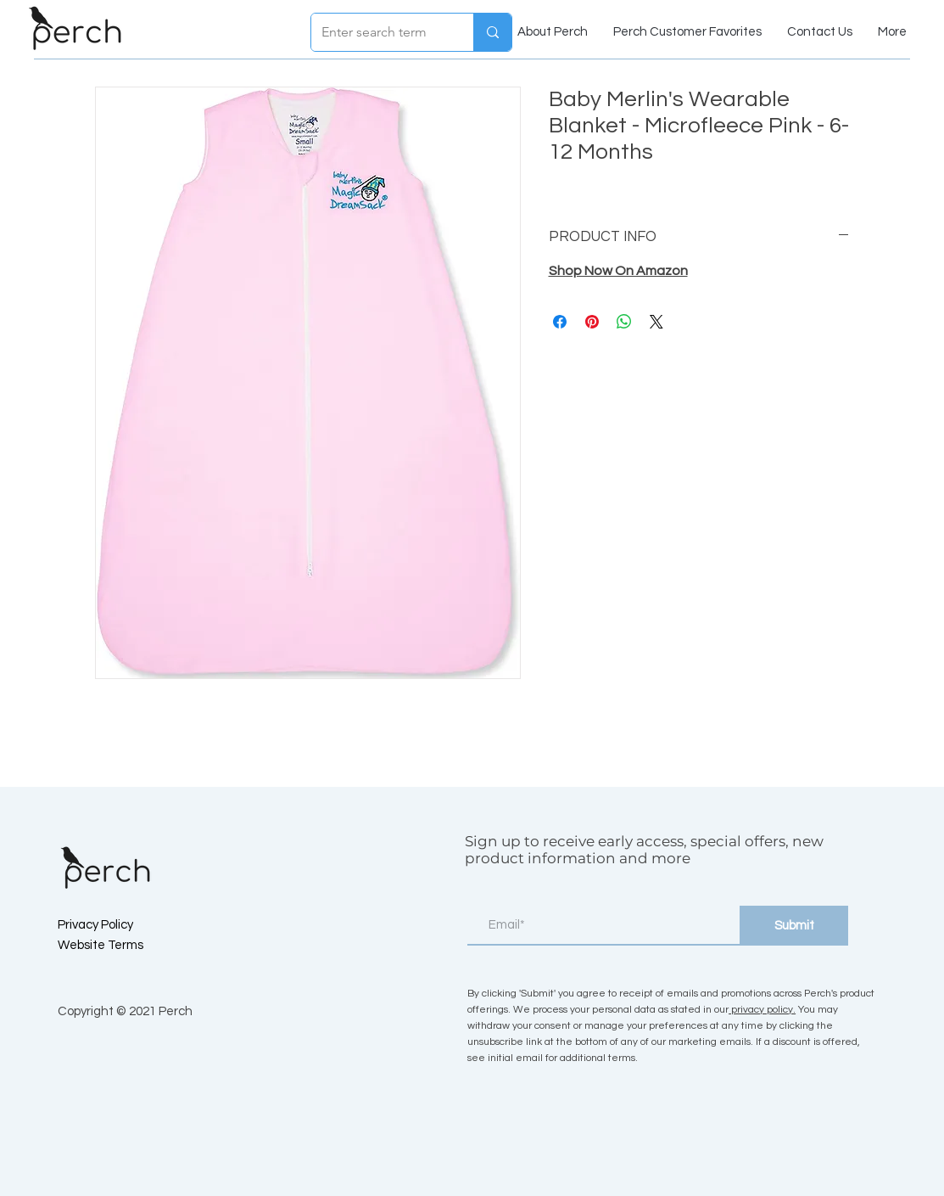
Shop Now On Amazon (618, 271)
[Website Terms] (118, 946)
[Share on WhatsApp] (624, 322)
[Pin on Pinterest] (592, 322)
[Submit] (794, 926)
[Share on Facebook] (560, 322)
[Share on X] (656, 322)
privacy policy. (762, 1009)
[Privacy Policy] (118, 925)
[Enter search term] (379, 32)
